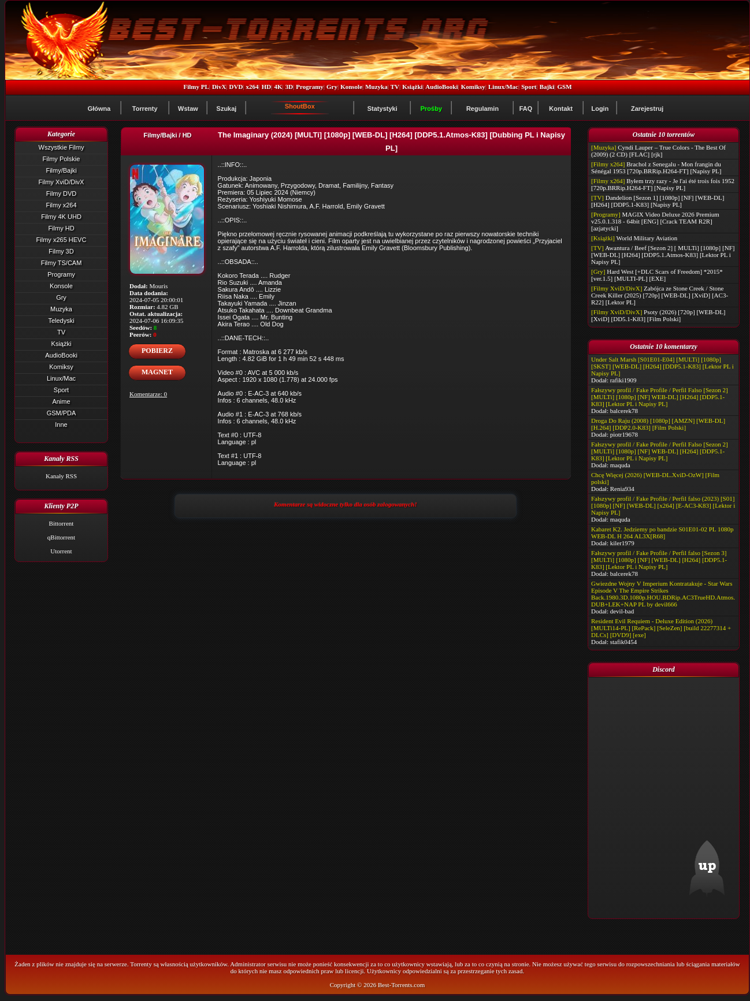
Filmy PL (196, 86)
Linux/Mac (503, 86)
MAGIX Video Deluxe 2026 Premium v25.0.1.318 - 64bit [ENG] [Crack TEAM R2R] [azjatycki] (655, 221)
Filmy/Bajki (61, 170)
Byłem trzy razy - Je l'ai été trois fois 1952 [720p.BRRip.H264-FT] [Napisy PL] (662, 184)
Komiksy (473, 86)
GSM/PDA (61, 413)
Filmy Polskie (61, 158)
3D (289, 86)
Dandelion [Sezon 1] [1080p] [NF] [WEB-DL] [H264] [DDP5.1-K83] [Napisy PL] (657, 201)
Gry (331, 86)
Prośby (431, 108)
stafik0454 (623, 641)
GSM (565, 86)
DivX (219, 86)
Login (599, 108)
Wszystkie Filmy (61, 147)
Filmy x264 (61, 205)
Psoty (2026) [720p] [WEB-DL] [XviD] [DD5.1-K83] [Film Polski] (658, 315)
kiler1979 (622, 542)
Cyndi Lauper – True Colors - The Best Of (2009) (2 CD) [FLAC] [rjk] (658, 151)
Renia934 (622, 488)
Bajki (547, 86)
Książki (412, 86)
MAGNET (157, 372)
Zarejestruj (647, 108)
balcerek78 (624, 410)
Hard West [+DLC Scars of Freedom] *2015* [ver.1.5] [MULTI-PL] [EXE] (657, 275)
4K (278, 86)
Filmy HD (61, 228)
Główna (99, 108)
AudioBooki (441, 86)
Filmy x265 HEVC (61, 239)
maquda (620, 465)
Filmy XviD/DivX (61, 181)
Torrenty (145, 108)
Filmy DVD (61, 193)
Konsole (351, 86)
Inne (61, 424)
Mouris (159, 285)
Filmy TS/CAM (61, 262)
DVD (236, 86)
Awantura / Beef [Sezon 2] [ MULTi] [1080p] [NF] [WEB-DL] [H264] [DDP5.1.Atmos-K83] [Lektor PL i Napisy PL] (662, 254)
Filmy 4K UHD (61, 216)
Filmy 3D (61, 251)
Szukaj (227, 108)
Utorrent (61, 551)
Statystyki (382, 108)
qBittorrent (61, 537)
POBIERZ (157, 351)
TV (395, 86)
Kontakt (561, 108)
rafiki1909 (623, 380)
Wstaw (188, 108)
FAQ (526, 108)
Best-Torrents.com (401, 984)
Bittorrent (61, 523)
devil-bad (622, 611)
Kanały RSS (61, 475)
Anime (61, 401)
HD (267, 86)
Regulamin (482, 108)
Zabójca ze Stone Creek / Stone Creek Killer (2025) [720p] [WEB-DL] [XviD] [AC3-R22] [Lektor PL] (659, 295)
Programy (309, 86)
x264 (252, 86)
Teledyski (61, 320)
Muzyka (376, 86)
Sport (528, 86)
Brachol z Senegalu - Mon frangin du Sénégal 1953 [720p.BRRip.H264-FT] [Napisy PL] (656, 167)
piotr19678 (624, 434)
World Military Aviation (647, 238)
